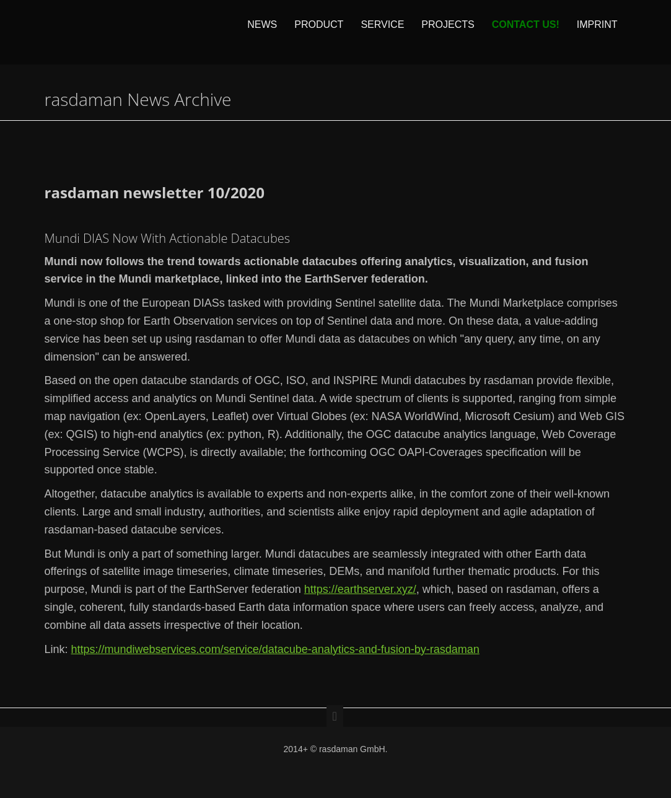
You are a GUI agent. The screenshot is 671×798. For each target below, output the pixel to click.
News (262, 32)
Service (382, 32)
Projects (447, 32)
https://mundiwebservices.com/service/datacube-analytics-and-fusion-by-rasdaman (275, 649)
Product (318, 32)
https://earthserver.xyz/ (360, 589)
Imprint (597, 32)
